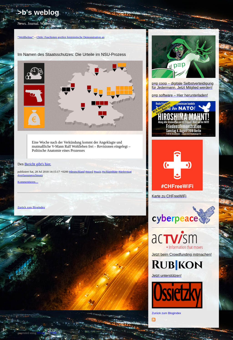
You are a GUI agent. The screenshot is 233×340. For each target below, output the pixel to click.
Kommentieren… (28, 182)
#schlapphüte (110, 171)
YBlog (41, 333)
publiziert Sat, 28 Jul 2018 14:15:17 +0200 (43, 171)
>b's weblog (38, 12)
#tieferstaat (125, 171)
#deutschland (77, 171)
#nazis (97, 171)
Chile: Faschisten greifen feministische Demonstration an (70, 37)
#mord (89, 171)
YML (53, 333)
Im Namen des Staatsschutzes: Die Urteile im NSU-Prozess (72, 54)
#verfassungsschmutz (30, 175)
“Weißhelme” (25, 37)
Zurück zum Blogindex (166, 313)
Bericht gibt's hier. (38, 164)
